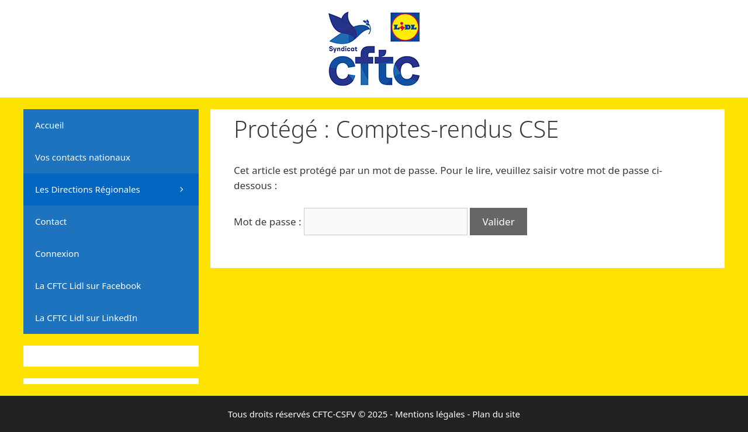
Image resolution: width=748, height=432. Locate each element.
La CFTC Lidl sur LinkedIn (86, 317)
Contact (51, 221)
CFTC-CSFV (334, 414)
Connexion (57, 253)
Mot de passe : (351, 221)
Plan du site (496, 414)
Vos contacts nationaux (82, 157)
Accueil (49, 125)
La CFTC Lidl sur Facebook (88, 285)
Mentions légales (430, 414)
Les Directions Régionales (117, 189)
